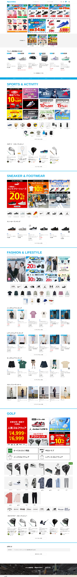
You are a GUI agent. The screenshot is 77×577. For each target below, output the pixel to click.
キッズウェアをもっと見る (38, 379)
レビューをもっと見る (38, 166)
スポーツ (14, 78)
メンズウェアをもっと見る (38, 329)
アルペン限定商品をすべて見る (38, 73)
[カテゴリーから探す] (52, 2)
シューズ (30, 78)
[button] (69, 62)
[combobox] (39, 2)
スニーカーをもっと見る (38, 243)
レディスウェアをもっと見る (38, 354)
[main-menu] (69, 2)
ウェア (46, 78)
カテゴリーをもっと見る (38, 139)
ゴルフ (62, 78)
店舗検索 (39, 570)
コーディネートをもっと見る (38, 404)
